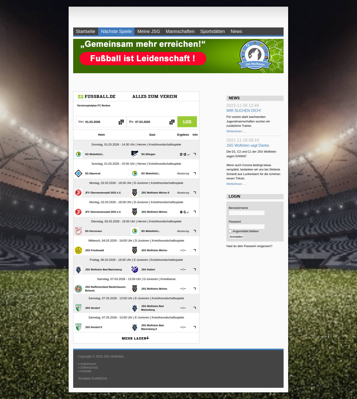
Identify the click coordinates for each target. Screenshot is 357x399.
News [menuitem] (236, 31)
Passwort (235, 221)
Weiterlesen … (236, 131)
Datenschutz (89, 367)
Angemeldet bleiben (246, 231)
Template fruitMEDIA (92, 378)
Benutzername (238, 208)
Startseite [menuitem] (85, 31)
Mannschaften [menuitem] (180, 31)
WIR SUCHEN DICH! (243, 111)
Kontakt (86, 371)
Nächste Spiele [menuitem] (116, 31)
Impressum (88, 364)
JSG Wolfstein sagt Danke (247, 145)
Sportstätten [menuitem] (212, 31)
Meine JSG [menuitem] (148, 31)
